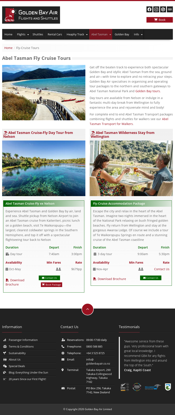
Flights (21, 34)
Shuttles (38, 34)
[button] (28, 34)
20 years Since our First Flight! (27, 379)
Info (136, 34)
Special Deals (17, 366)
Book (159, 20)
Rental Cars (55, 34)
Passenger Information (23, 340)
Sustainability (17, 353)
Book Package (51, 284)
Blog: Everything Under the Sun (28, 372)
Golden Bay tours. (148, 91)
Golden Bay (122, 34)
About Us (14, 359)
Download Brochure (15, 282)
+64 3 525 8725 (95, 353)
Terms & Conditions (21, 346)
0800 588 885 (94, 346)
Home (8, 34)
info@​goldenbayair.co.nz (98, 361)
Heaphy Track (75, 34)
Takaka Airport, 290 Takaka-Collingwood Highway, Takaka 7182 (99, 376)
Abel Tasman (99, 34)
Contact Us (49, 277)
